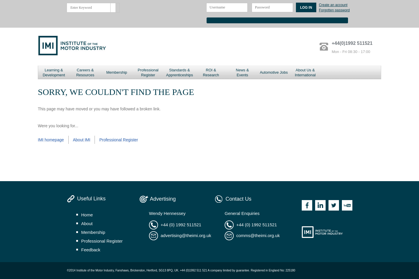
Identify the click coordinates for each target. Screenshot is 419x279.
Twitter (334, 205)
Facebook (307, 205)
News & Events (242, 72)
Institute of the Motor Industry (322, 232)
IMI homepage (51, 139)
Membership (116, 72)
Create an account (333, 5)
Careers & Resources (85, 72)
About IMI (81, 139)
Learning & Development (54, 72)
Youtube (347, 205)
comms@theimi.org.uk (258, 235)
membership (93, 232)
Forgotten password (334, 10)
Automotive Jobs (274, 72)
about (87, 223)
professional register (102, 241)
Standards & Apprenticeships (179, 72)
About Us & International (305, 72)
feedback (90, 249)
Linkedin (320, 205)
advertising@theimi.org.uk (186, 235)
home (87, 214)
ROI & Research (211, 72)
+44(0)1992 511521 (352, 43)
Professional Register (148, 72)
